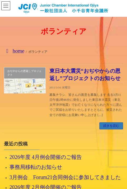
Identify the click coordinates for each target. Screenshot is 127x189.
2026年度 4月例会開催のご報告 (45, 157)
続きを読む (111, 126)
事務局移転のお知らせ (35, 167)
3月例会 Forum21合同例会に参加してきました (65, 177)
